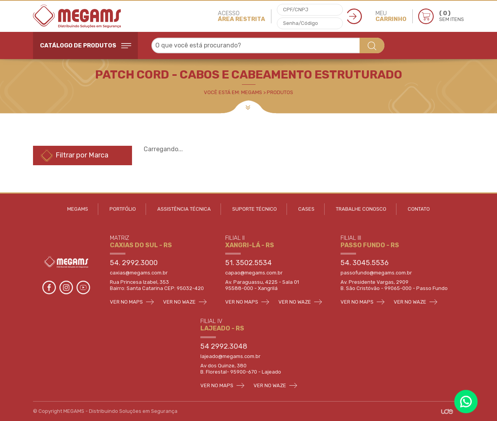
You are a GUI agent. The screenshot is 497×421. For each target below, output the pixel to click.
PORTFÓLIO (122, 209)
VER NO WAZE (185, 302)
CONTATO (419, 209)
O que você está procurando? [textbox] (198, 45)
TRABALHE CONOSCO (361, 209)
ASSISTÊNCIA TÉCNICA (184, 209)
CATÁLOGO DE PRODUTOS (85, 45)
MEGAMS (77, 209)
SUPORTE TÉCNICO (254, 209)
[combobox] (267, 45)
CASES (306, 209)
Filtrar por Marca (74, 155)
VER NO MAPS (132, 302)
